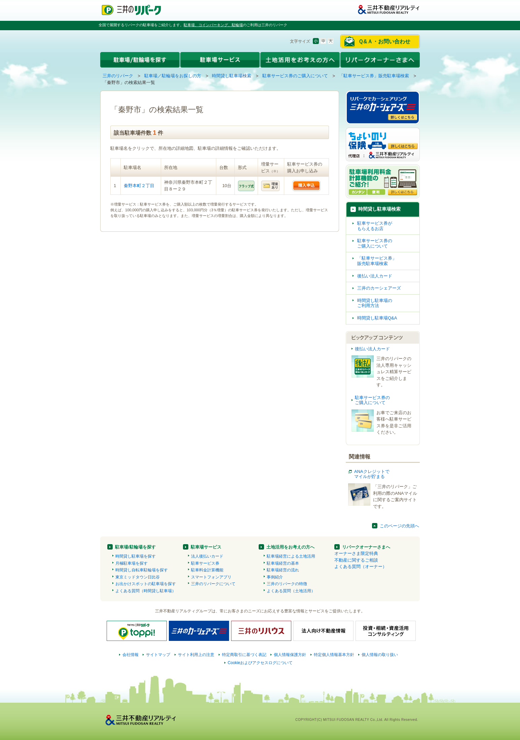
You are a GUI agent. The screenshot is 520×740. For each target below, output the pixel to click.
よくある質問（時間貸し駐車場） (145, 591)
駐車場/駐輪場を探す (135, 547)
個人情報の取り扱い (380, 654)
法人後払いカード (207, 556)
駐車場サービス (206, 547)
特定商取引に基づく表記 (244, 654)
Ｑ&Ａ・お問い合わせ (384, 41)
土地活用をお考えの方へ (290, 547)
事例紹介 (275, 577)
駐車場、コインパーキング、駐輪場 (213, 25)
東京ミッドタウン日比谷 (137, 577)
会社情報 (130, 654)
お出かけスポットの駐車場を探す (145, 583)
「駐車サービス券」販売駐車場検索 (374, 75)
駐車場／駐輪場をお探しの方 (172, 75)
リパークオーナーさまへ (366, 547)
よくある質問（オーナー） (360, 566)
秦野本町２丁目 (139, 185)
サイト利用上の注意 (196, 654)
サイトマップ (158, 654)
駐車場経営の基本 (283, 563)
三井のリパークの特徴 (287, 583)
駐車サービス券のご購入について (295, 75)
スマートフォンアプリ (211, 577)
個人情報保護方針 (290, 654)
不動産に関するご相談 (356, 560)
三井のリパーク (118, 75)
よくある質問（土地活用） (291, 591)
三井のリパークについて (213, 583)
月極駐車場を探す (131, 563)
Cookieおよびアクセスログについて (260, 662)
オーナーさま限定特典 (356, 553)
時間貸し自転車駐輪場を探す (141, 570)
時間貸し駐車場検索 (231, 75)
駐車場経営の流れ (283, 570)
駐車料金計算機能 (207, 570)
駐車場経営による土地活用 (291, 556)
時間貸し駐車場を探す (135, 556)
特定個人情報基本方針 (334, 654)
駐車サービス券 (205, 563)
